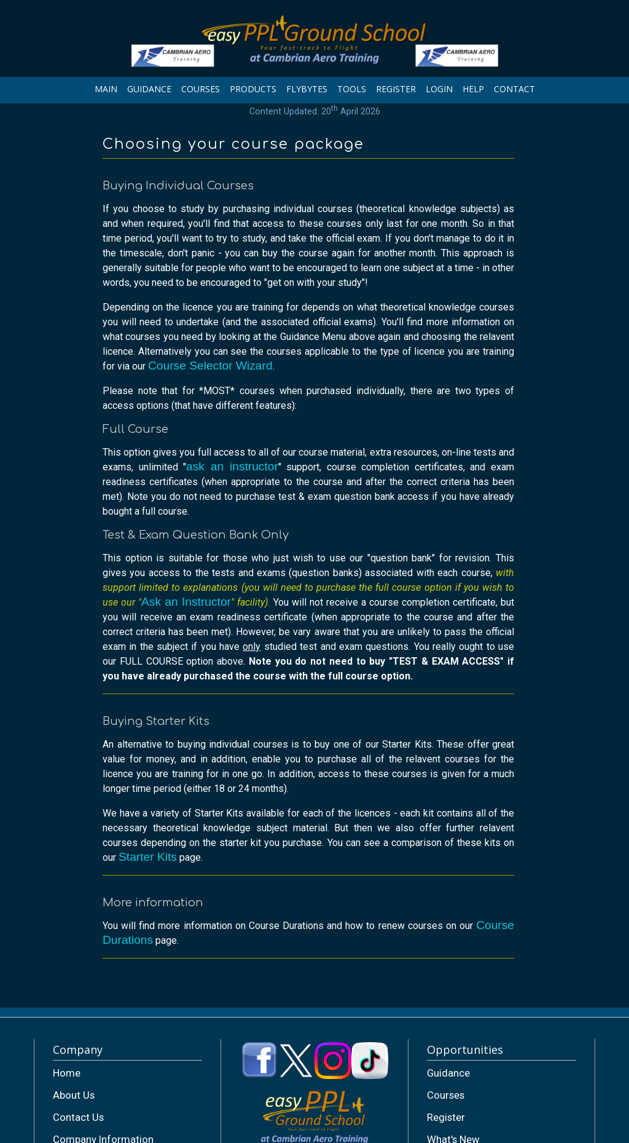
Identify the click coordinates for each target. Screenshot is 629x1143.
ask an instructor (232, 466)
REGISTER (396, 89)
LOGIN (439, 89)
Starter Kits (148, 856)
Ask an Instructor (186, 601)
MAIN (106, 89)
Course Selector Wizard (210, 365)
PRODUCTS (253, 89)
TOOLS (351, 89)
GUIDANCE (149, 89)
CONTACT (514, 89)
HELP (473, 89)
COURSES (200, 89)
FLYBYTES (306, 89)
